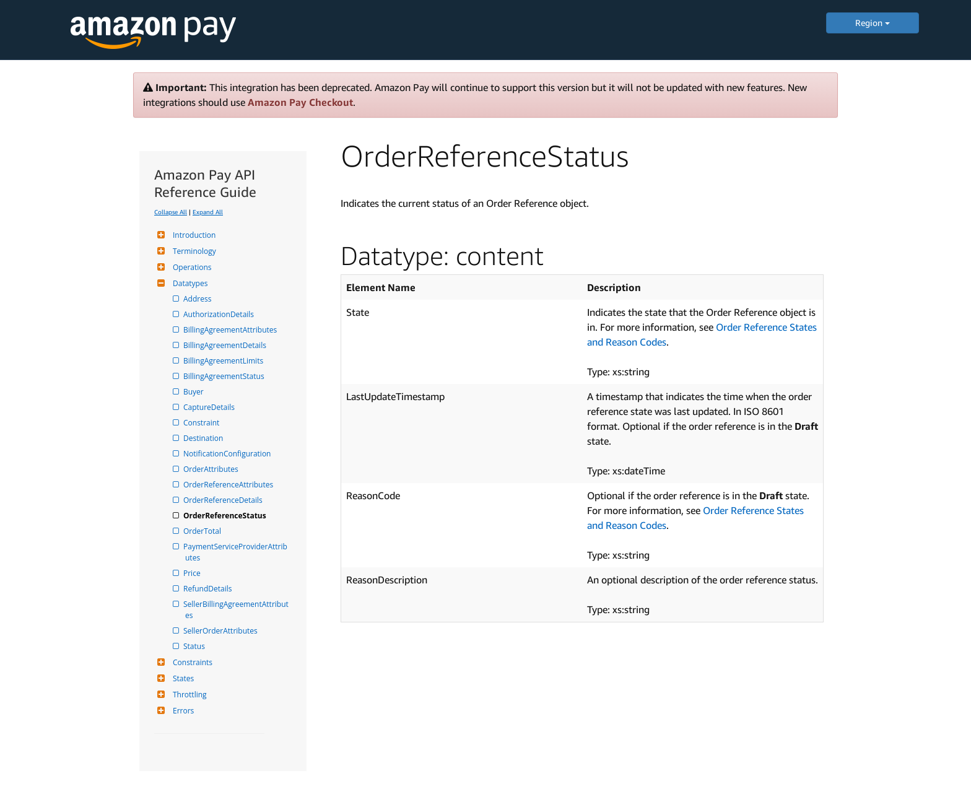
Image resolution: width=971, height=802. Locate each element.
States (182, 678)
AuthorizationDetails (219, 314)
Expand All (208, 212)
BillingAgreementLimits (224, 360)
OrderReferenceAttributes (229, 484)
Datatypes (188, 283)
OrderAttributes (211, 469)
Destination (204, 438)
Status (195, 646)
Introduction (193, 235)
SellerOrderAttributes (221, 630)
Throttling (188, 694)
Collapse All (170, 212)
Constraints (191, 662)
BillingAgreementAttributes (231, 330)
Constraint (202, 422)
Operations (191, 267)
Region (872, 22)
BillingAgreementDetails (225, 345)
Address (198, 299)
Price (193, 573)
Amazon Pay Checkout (300, 102)
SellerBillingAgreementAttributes (237, 610)
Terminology (193, 251)
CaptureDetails (210, 407)
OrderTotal (203, 531)
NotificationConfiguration (228, 453)
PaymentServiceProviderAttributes (236, 552)
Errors (182, 710)
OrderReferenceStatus (225, 515)
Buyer (194, 391)
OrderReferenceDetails (224, 500)
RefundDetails (208, 588)
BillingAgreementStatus (224, 376)
